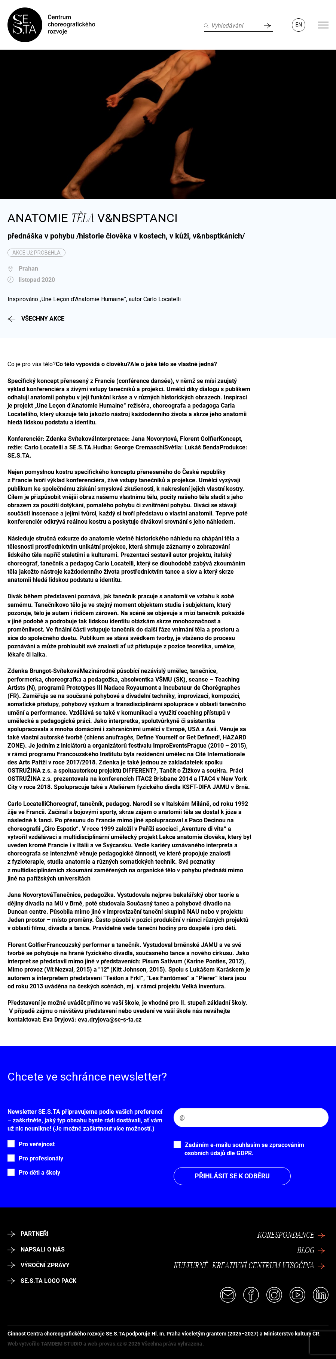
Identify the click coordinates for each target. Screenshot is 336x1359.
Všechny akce (35, 318)
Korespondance (291, 1235)
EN (299, 25)
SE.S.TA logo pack (41, 1280)
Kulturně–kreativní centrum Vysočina (250, 1266)
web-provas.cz (105, 1344)
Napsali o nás (36, 1249)
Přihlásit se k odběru (232, 1176)
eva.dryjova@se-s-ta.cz (109, 1019)
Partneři (28, 1233)
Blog (311, 1250)
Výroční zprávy (38, 1265)
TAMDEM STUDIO (61, 1344)
